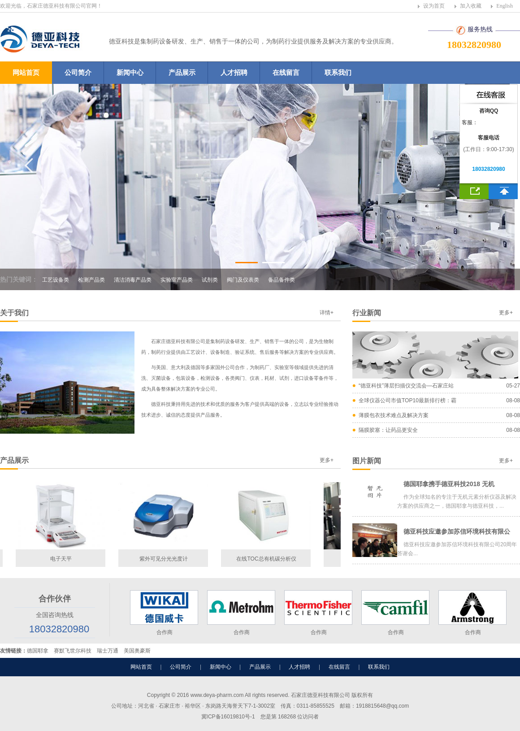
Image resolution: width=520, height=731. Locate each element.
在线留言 (286, 72)
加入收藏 (470, 6)
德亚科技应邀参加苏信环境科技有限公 (456, 531)
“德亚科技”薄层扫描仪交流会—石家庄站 (406, 386)
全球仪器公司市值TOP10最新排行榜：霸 (407, 400)
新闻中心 (130, 72)
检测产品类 (91, 280)
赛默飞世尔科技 (72, 651)
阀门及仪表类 (243, 280)
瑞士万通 (107, 651)
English (504, 6)
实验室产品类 (176, 280)
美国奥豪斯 (137, 651)
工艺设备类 (55, 280)
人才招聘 (234, 72)
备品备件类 (281, 280)
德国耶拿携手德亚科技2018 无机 (448, 483)
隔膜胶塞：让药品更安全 (388, 430)
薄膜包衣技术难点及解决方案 (394, 415)
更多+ (506, 312)
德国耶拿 (37, 651)
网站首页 (26, 72)
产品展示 (182, 72)
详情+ (327, 312)
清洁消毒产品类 (133, 280)
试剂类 (210, 280)
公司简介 (78, 72)
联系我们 (338, 72)
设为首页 (434, 6)
